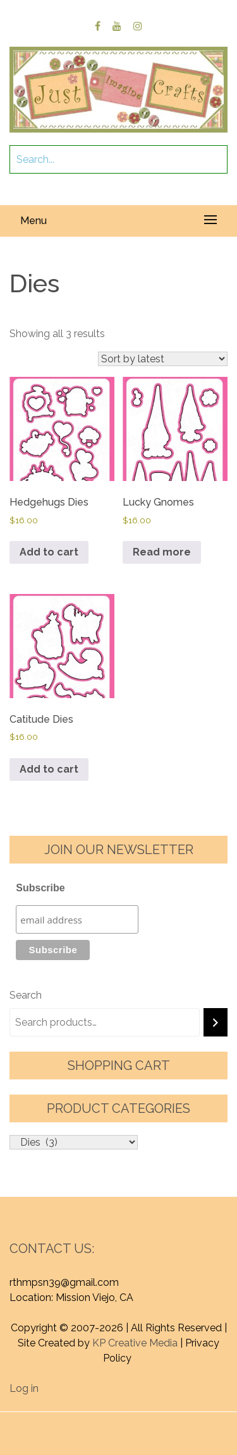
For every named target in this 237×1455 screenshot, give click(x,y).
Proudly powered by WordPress (95, 1419)
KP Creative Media (135, 1343)
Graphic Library (151, 1434)
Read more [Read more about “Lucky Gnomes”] (162, 552)
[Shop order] (163, 359)
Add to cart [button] (49, 552)
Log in (24, 1388)
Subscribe (40, 887)
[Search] (216, 1022)
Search (25, 995)
